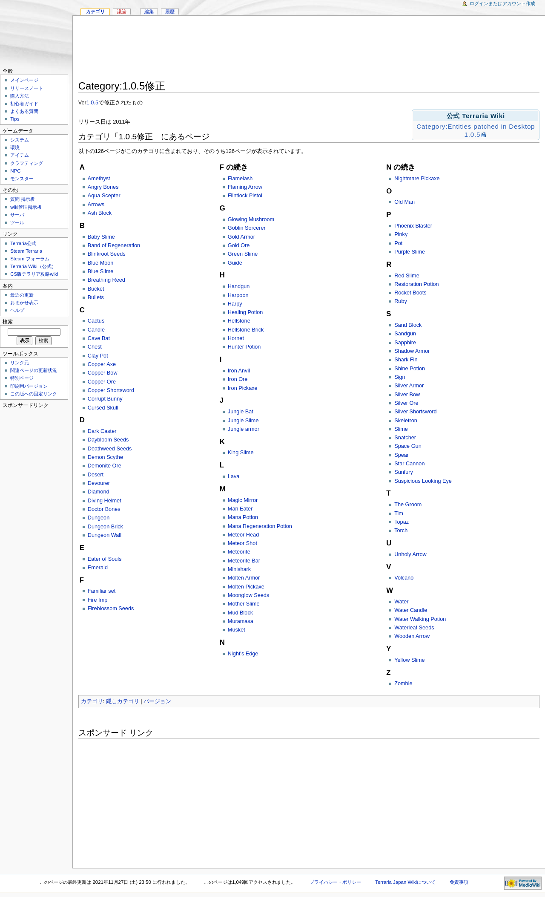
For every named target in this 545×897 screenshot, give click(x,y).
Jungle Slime (243, 421)
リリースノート (26, 88)
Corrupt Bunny (105, 399)
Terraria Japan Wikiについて (405, 882)
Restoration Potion (416, 284)
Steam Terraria (26, 251)
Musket (236, 630)
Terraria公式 (23, 243)
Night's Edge (243, 654)
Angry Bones (103, 187)
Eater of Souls (105, 559)
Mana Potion (243, 517)
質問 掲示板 (22, 199)
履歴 (170, 11)
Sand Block (408, 325)
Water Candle (410, 610)
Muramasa (240, 621)
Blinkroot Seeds (107, 254)
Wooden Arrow (412, 636)
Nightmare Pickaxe (416, 179)
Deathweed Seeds (110, 449)
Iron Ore (238, 379)
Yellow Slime (409, 660)
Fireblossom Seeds (111, 608)
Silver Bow (407, 395)
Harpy (235, 304)
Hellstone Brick (246, 330)
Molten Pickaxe (246, 587)
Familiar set (102, 591)
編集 (149, 11)
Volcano (403, 578)
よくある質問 (24, 111)
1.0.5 (92, 103)
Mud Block (240, 613)
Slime (401, 429)
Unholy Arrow (410, 554)
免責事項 (459, 882)
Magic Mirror (243, 500)
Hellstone (239, 321)
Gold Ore (239, 245)
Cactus (96, 321)
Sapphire (405, 343)
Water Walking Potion (420, 619)
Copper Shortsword (111, 390)
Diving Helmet (104, 501)
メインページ (24, 80)
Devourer (99, 483)
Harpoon (238, 295)
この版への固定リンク (33, 393)
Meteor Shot (242, 543)
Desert (95, 475)
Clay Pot (98, 356)
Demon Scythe (105, 457)
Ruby (400, 301)
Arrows (96, 205)
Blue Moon (101, 263)
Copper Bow (103, 373)
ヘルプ (17, 310)
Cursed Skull (103, 408)
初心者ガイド (24, 103)
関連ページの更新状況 (33, 370)
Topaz (401, 522)
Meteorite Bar (244, 561)
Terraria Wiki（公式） (33, 266)
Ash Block (100, 213)
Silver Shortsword (415, 412)
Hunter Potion (244, 347)
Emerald (98, 568)
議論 (121, 11)
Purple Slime (409, 252)
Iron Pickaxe (243, 388)
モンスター (22, 178)
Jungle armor (243, 429)
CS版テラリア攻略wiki (34, 274)
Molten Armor (244, 578)
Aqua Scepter (104, 196)
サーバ (17, 214)
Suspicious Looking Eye (423, 481)
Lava (234, 476)
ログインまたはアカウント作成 (502, 3)
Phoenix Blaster (413, 226)
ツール (17, 222)
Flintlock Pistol (245, 196)
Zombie (403, 683)
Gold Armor (241, 237)
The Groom (408, 505)
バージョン (157, 701)
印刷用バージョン (29, 386)
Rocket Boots (410, 293)
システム (19, 139)
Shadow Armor (412, 351)
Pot (398, 243)
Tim (398, 513)
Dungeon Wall (104, 535)
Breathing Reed (106, 280)
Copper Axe (102, 364)
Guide (235, 263)
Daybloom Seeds (108, 440)
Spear (401, 455)
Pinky (400, 234)
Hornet (236, 338)
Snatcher (405, 438)
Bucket (96, 289)
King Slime (241, 453)
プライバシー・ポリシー (335, 882)
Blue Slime (101, 271)
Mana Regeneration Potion (260, 526)
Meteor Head (243, 535)
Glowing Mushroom (251, 219)
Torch (400, 531)
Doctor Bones (104, 509)
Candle (96, 330)
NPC (15, 170)
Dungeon (99, 518)
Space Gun (407, 446)
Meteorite (239, 552)
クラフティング (26, 163)
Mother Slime (244, 604)
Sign (399, 377)
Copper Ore (102, 382)
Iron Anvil (239, 371)
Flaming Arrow (245, 187)
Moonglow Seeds (248, 595)
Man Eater (240, 509)
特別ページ (22, 378)
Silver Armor (409, 386)
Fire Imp (98, 600)
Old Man (404, 202)
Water (401, 602)
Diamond (98, 492)
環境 (15, 147)
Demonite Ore (104, 466)
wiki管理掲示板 (26, 207)
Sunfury (403, 472)
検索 (8, 321)
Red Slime (406, 276)
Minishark (239, 569)
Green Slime (243, 254)
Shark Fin (405, 360)
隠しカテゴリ (122, 701)
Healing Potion (245, 312)
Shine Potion (409, 369)
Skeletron (405, 421)
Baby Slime (101, 237)
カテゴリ (92, 701)
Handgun (239, 286)
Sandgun (405, 334)
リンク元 (19, 362)
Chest (95, 347)
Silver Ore (406, 403)
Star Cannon (409, 464)
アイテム (19, 155)
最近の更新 (22, 294)
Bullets (96, 297)
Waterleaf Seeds (414, 628)
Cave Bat (99, 338)
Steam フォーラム (29, 258)
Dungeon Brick (105, 527)
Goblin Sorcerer (247, 228)
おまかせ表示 (24, 302)
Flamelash (240, 179)
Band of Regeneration (114, 245)
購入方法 (19, 95)
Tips (14, 118)
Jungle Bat (240, 412)
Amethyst (99, 179)
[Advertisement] (309, 49)
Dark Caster (102, 431)
